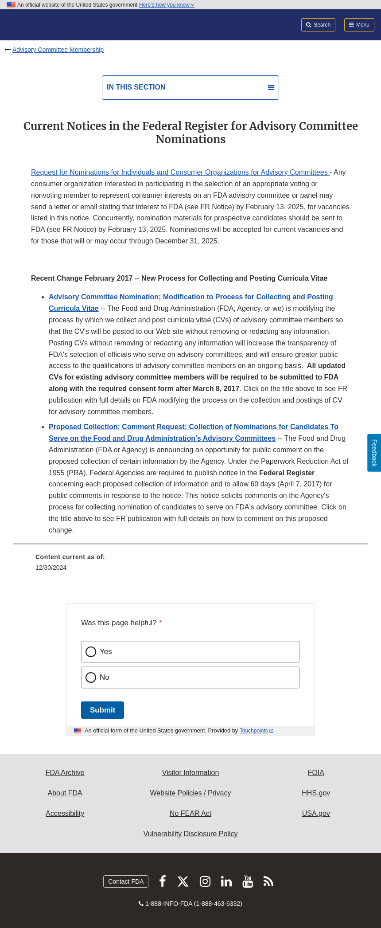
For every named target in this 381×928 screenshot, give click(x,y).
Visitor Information (190, 772)
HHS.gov (316, 793)
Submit (102, 710)
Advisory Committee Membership (58, 49)
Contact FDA (126, 881)
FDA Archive (65, 772)
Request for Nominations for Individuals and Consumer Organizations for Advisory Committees (180, 172)
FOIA (316, 772)
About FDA (65, 793)
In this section (136, 87)
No (104, 677)
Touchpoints (254, 731)
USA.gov (316, 813)
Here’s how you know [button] (166, 5)
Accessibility (65, 813)
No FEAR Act (190, 813)
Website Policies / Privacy (190, 793)
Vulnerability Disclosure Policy (191, 834)
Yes (106, 651)
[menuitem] (190, 565)
